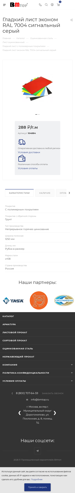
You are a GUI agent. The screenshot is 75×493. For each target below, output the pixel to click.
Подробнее (36, 479)
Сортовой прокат (15, 340)
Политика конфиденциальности (26, 373)
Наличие (44, 193)
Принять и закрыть (37, 487)
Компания (10, 364)
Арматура (9, 324)
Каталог (8, 316)
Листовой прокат (15, 332)
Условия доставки (29, 152)
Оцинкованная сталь (18, 348)
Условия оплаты (28, 168)
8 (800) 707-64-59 (27, 393)
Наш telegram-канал (37, 451)
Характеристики (19, 193)
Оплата (64, 193)
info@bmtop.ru (40, 399)
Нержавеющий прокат (18, 356)
